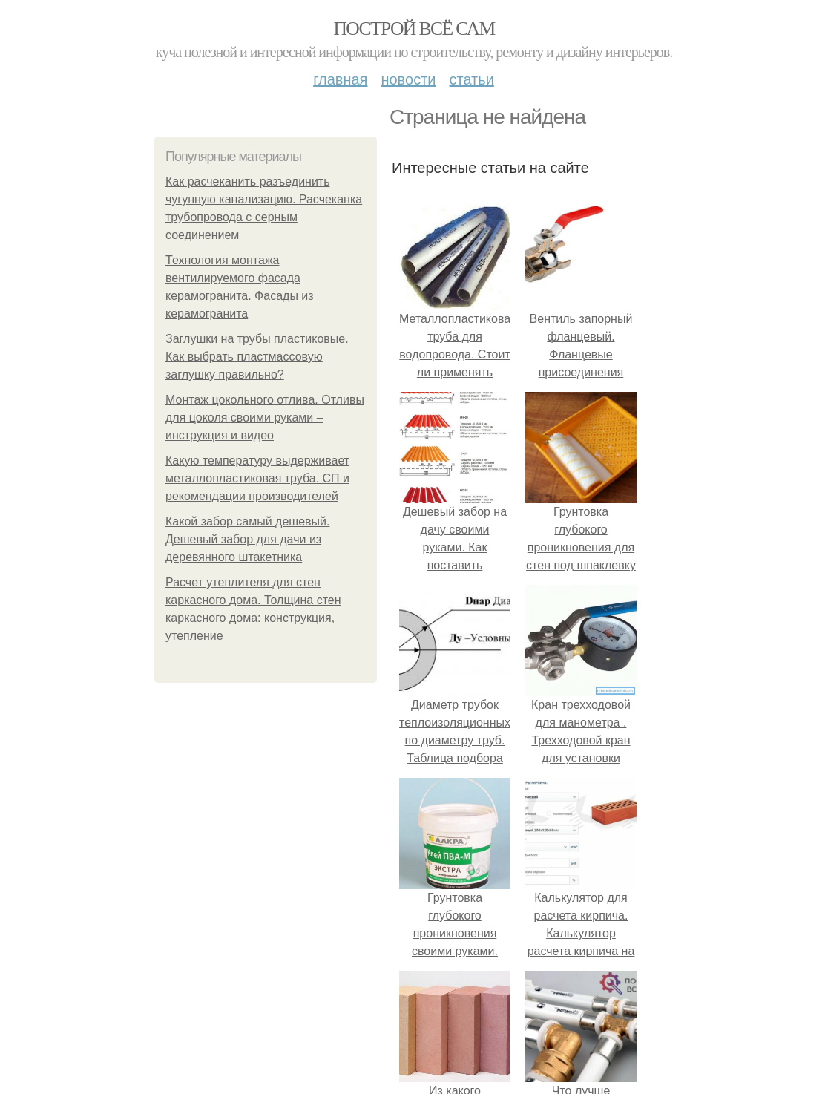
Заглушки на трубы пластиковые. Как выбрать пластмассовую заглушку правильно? (257, 357)
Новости (408, 79)
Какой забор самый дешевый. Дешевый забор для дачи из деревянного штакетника (247, 539)
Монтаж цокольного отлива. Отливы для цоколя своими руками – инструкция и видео (264, 417)
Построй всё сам (413, 28)
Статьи (471, 79)
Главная (340, 79)
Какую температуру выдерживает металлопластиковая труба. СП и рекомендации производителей (257, 478)
